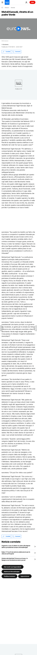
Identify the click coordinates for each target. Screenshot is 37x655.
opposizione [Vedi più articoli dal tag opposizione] (25, 576)
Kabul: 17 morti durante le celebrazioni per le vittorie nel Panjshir (16, 553)
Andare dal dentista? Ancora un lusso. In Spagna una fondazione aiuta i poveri (15, 559)
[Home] (2, 7)
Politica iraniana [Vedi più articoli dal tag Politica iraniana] (9, 576)
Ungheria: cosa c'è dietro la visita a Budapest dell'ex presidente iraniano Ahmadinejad (16, 546)
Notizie (7, 7)
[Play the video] (18, 28)
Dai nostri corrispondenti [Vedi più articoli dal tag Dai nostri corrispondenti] (12, 567)
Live (32, 2)
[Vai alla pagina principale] (7, 2)
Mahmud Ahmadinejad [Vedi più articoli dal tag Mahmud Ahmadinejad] (11, 571)
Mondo (13, 7)
